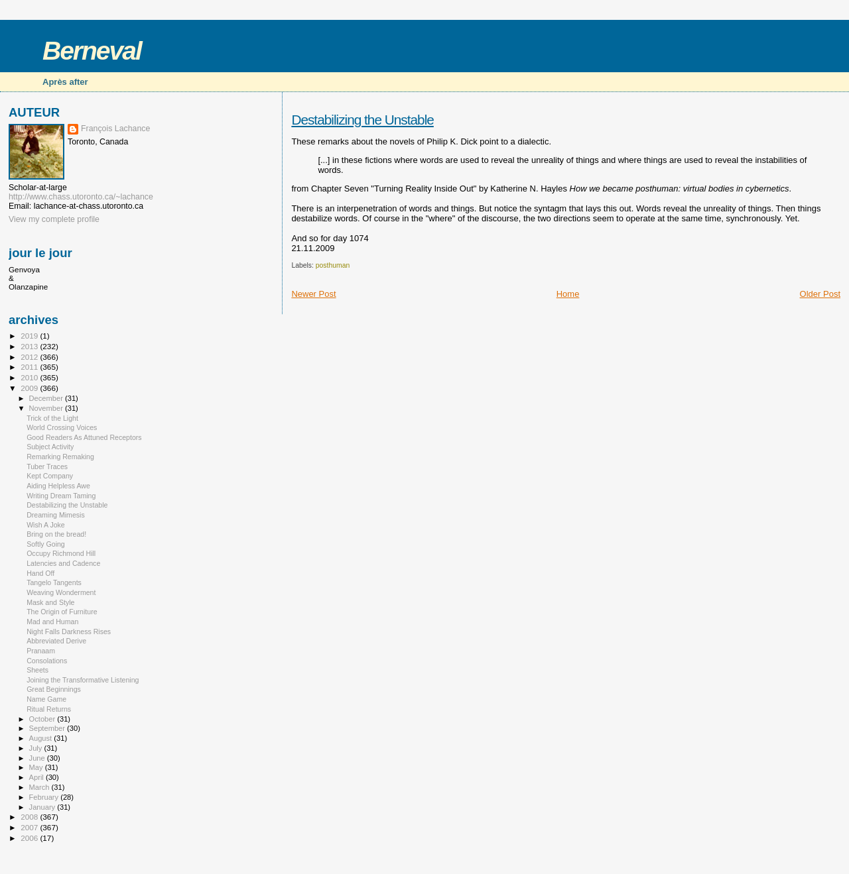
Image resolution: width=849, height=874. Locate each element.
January (43, 807)
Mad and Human (52, 622)
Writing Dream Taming (61, 496)
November (47, 408)
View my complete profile (54, 219)
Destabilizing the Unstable (362, 119)
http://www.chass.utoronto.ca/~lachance (81, 196)
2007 (30, 827)
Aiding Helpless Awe (58, 486)
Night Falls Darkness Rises (69, 631)
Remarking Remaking (60, 457)
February (45, 797)
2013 (30, 346)
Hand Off (40, 573)
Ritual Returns (49, 709)
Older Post (820, 294)
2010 (30, 377)
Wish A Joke (46, 525)
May (37, 767)
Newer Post (313, 294)
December (47, 398)
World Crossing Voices (62, 427)
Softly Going (46, 544)
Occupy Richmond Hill (61, 553)
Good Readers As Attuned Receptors (84, 437)
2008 (30, 816)
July (36, 748)
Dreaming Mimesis (56, 515)
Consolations (47, 661)
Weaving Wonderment (61, 592)
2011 (30, 366)
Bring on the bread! (56, 534)
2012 (30, 357)
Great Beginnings (54, 689)
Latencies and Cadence (63, 563)
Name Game (46, 699)
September (48, 728)
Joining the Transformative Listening (83, 680)
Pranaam (41, 651)
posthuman (333, 265)
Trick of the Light (52, 418)
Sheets (37, 670)
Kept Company (50, 476)
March (40, 787)
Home (568, 294)
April (37, 777)
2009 (30, 388)
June (38, 758)
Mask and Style (50, 602)
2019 (30, 335)
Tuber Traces (47, 466)
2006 (30, 838)
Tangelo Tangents (54, 582)
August (41, 738)
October (43, 719)
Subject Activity (50, 447)
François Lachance (115, 128)
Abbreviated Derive (56, 641)
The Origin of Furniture (62, 612)
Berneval (91, 50)
